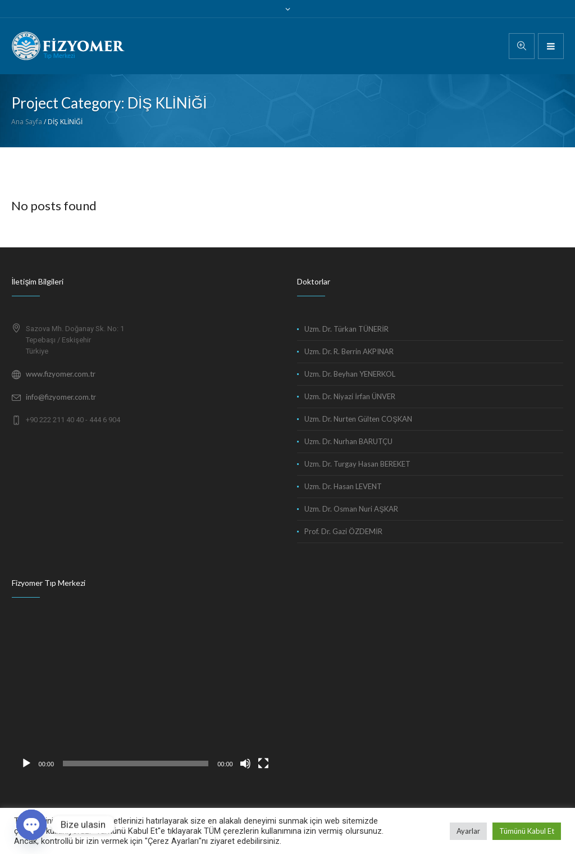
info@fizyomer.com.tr (61, 396)
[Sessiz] (245, 763)
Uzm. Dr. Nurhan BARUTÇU (348, 441)
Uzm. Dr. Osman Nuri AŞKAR (351, 508)
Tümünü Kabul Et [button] (526, 830)
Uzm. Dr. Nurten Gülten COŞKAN (358, 418)
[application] (145, 700)
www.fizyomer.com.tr (60, 373)
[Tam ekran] (263, 763)
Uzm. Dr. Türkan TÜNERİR (346, 328)
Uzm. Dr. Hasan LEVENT (343, 486)
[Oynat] (26, 763)
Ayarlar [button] (468, 830)
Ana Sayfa (26, 121)
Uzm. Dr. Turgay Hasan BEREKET (357, 463)
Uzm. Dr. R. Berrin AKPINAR (349, 351)
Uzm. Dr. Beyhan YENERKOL (349, 373)
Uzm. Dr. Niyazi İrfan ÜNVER (349, 396)
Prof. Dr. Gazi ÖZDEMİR (343, 531)
